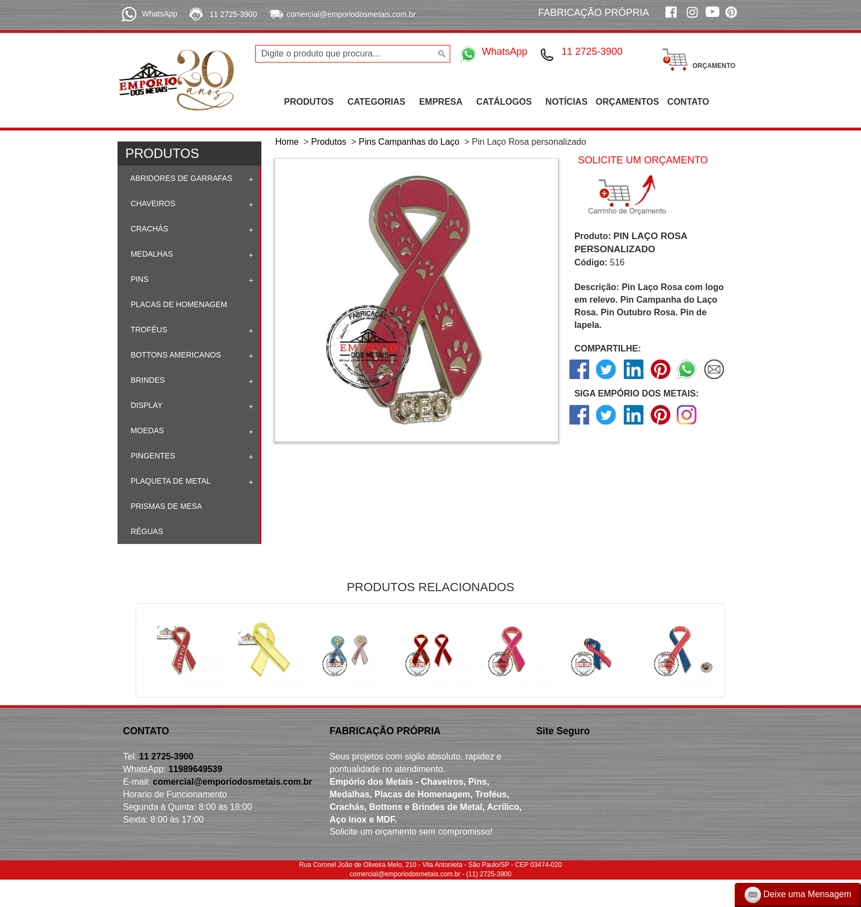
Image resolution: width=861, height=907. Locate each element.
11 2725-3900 (233, 14)
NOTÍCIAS (566, 101)
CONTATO (688, 101)
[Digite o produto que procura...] (353, 54)
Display (145, 405)
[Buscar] (441, 54)
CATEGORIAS (376, 101)
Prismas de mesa (165, 506)
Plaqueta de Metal (169, 481)
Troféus (147, 329)
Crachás (148, 228)
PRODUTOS (308, 101)
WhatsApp (159, 13)
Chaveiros (151, 203)
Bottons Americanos (174, 354)
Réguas (145, 531)
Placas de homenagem (177, 304)
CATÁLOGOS (504, 101)
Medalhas (150, 254)
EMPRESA (440, 101)
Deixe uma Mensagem (798, 895)
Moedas (146, 430)
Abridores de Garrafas (180, 178)
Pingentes (151, 455)
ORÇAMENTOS (627, 101)
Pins (138, 279)
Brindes (146, 380)
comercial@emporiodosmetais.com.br (351, 14)
